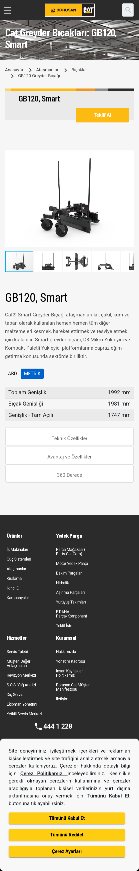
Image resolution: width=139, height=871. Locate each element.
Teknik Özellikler (70, 438)
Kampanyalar (18, 598)
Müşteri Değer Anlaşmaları (18, 663)
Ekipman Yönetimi (22, 704)
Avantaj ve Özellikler (69, 457)
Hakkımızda (66, 651)
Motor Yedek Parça (72, 563)
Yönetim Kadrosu (70, 661)
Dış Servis (15, 694)
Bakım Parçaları (69, 573)
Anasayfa (14, 69)
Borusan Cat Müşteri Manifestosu (73, 687)
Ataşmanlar (47, 69)
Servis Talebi (17, 651)
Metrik (32, 373)
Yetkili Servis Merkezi (24, 714)
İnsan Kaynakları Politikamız (70, 673)
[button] (128, 156)
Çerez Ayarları (67, 851)
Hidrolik (62, 583)
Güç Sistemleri (19, 559)
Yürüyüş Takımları (71, 602)
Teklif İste (64, 625)
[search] (128, 10)
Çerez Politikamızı (44, 774)
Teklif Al (102, 115)
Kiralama (14, 578)
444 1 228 (57, 726)
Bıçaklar (79, 69)
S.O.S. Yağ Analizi (21, 685)
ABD (12, 373)
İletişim (62, 699)
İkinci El (13, 588)
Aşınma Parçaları (70, 592)
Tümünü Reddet (66, 834)
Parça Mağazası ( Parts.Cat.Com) (70, 551)
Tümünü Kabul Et (67, 818)
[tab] (69, 437)
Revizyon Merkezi (21, 675)
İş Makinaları (17, 549)
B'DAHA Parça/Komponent (71, 614)
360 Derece (69, 475)
